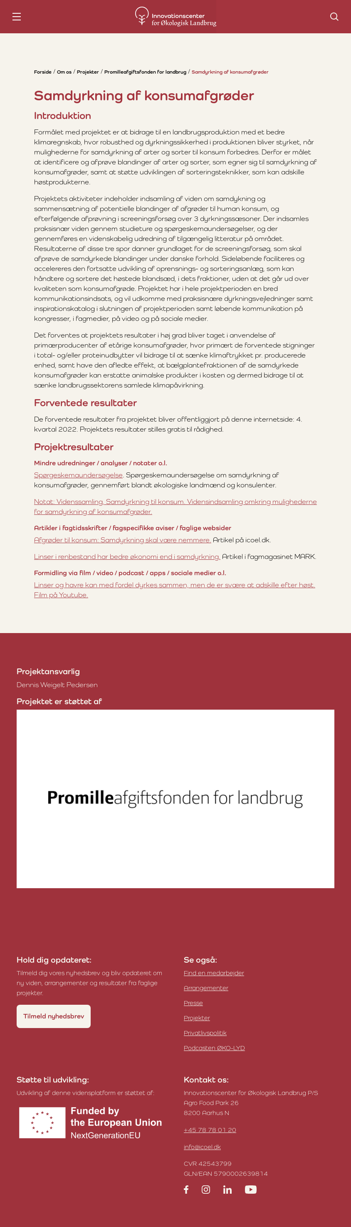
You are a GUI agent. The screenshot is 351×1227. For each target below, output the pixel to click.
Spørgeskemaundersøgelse (78, 475)
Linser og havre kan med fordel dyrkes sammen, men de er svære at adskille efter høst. (174, 585)
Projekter (88, 72)
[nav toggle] (16, 16)
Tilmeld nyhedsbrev (53, 1016)
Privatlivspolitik (205, 1032)
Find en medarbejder (214, 972)
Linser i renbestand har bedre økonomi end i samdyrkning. (127, 556)
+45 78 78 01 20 (210, 1129)
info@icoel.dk (202, 1146)
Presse (193, 1002)
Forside (43, 72)
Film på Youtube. (61, 595)
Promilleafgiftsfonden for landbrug (145, 72)
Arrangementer (206, 987)
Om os (64, 72)
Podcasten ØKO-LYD (214, 1047)
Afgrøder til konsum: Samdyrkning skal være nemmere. (122, 540)
